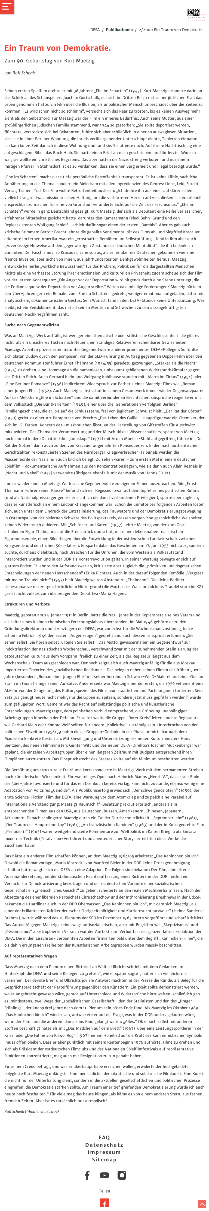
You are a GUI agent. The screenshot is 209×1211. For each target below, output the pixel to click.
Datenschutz (104, 1145)
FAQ (104, 1137)
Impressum (104, 1152)
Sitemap (104, 1159)
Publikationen (119, 29)
